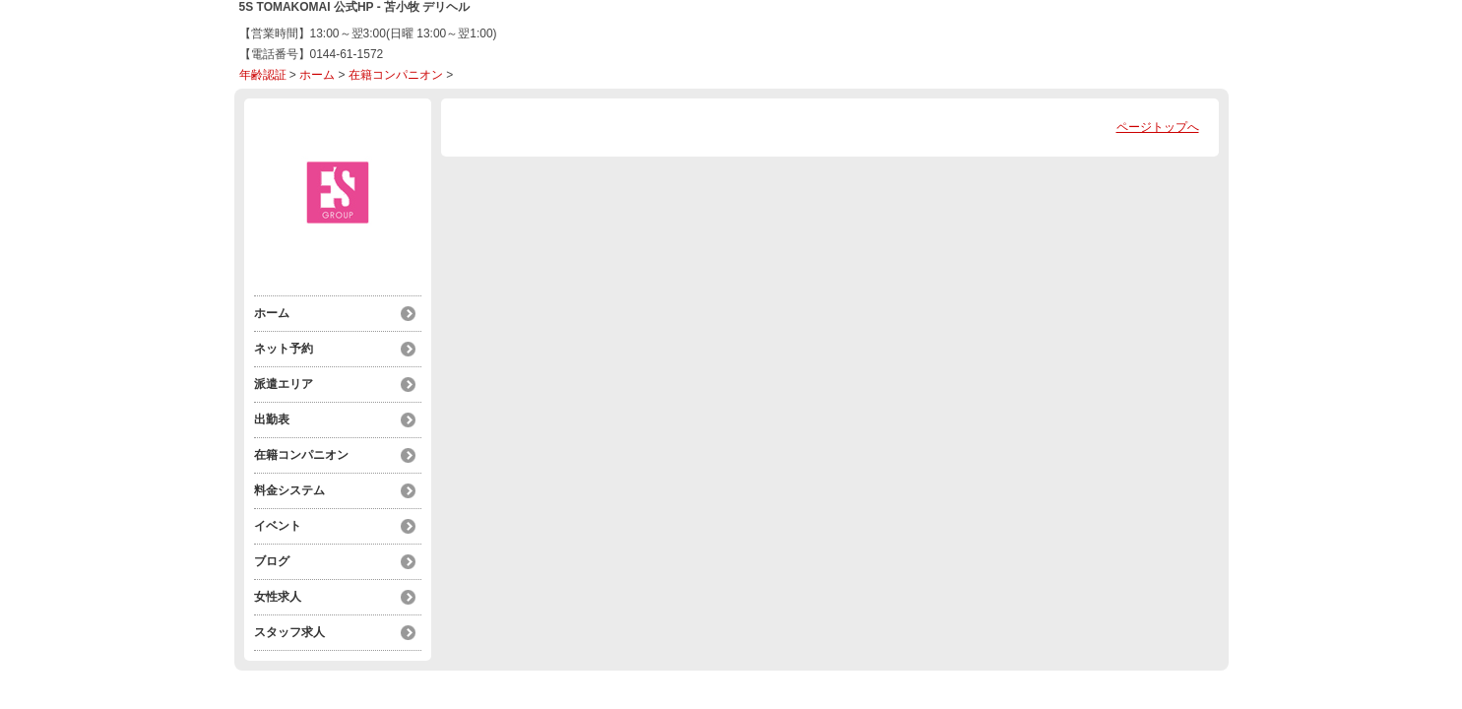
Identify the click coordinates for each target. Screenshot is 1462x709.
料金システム (289, 490)
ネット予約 (283, 348)
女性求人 (277, 597)
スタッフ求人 (289, 632)
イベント (277, 526)
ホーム (317, 75)
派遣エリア (283, 384)
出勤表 (271, 419)
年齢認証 (262, 75)
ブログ (271, 561)
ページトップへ (1157, 127)
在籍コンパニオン (396, 75)
